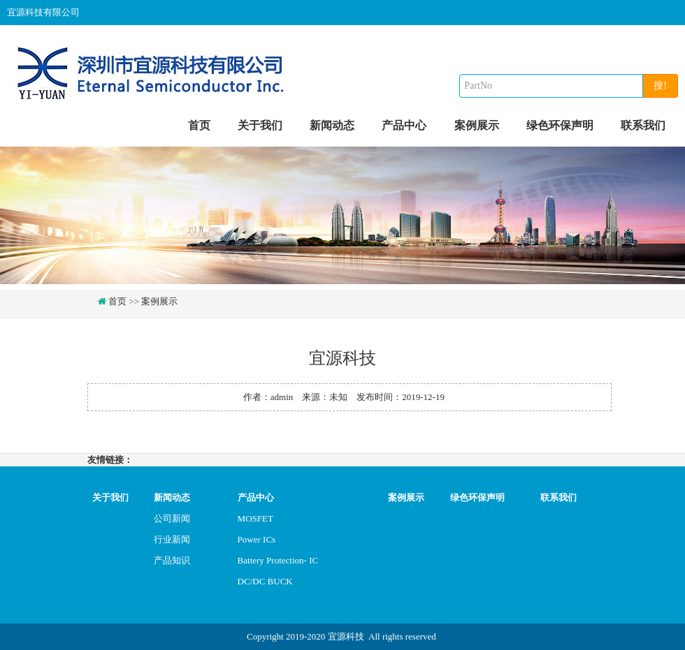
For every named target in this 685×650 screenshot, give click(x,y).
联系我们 (643, 125)
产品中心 (404, 125)
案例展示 (476, 125)
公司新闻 (172, 518)
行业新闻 (172, 539)
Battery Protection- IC (278, 560)
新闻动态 (332, 125)
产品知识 (172, 560)
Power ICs (257, 539)
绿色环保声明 (559, 125)
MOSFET (255, 518)
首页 (199, 125)
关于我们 (260, 125)
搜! (660, 85)
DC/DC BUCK (265, 581)
